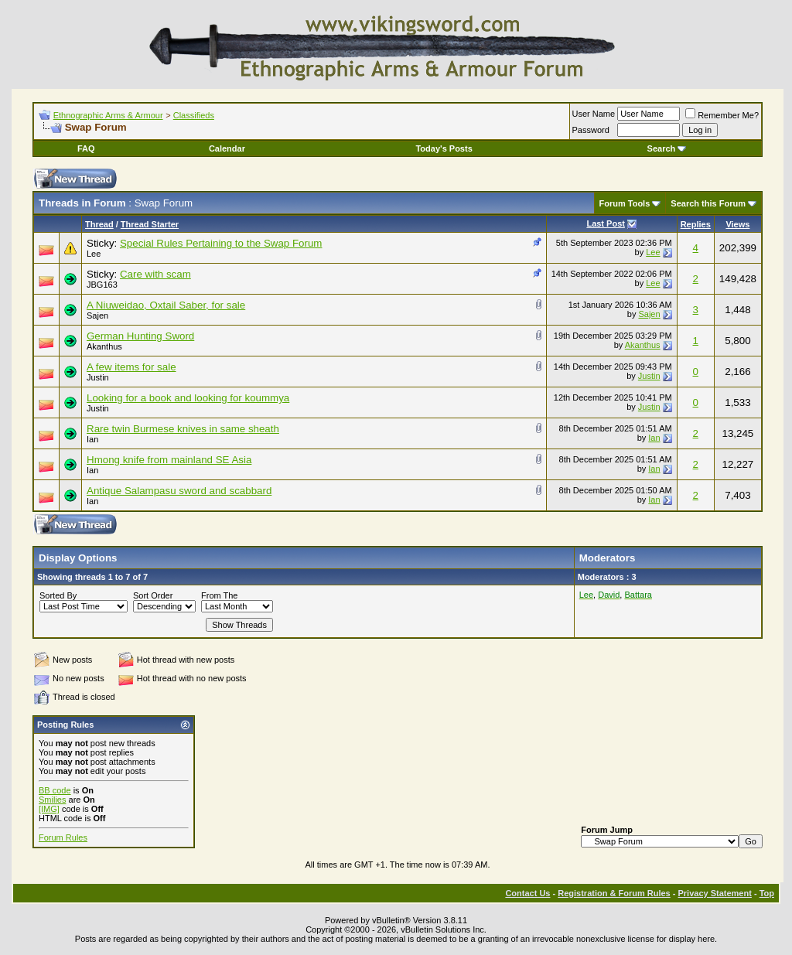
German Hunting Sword (140, 336)
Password (590, 130)
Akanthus (104, 346)
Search (667, 148)
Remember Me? (722, 115)
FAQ (86, 148)
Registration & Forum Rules (614, 893)
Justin (98, 377)
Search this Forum (708, 203)
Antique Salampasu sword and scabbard (179, 490)
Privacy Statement (714, 893)
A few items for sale (131, 367)
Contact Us (527, 893)
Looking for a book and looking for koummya (188, 398)
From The (219, 595)
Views (737, 224)
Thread (99, 224)
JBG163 (102, 284)
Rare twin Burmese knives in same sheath (183, 429)
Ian (92, 439)
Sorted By (58, 595)
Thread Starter (150, 224)
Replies (696, 224)
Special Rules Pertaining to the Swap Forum (221, 243)
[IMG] (49, 808)
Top (767, 893)
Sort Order (152, 595)
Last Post (605, 223)
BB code (55, 790)
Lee (94, 253)
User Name (594, 113)
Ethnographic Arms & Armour (108, 115)
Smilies (52, 799)
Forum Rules (63, 837)
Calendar (227, 148)
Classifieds (193, 115)
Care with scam (155, 274)
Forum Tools (624, 203)
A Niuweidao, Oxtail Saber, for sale (166, 305)
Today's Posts (443, 148)
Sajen (97, 315)
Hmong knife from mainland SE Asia (169, 460)
